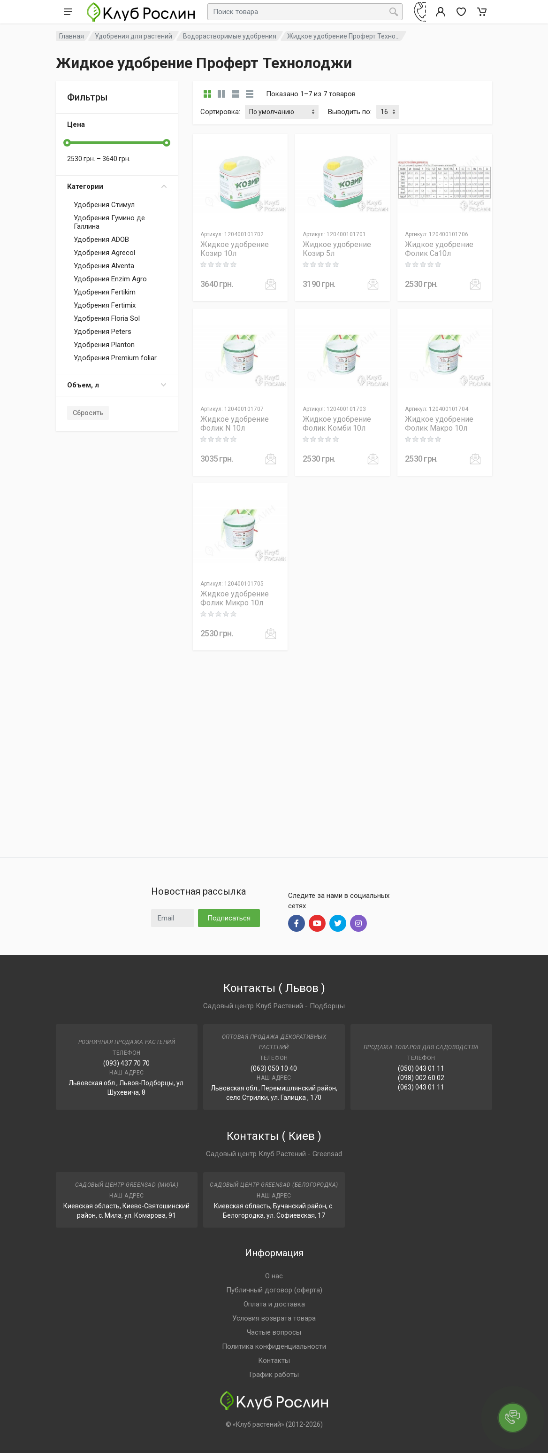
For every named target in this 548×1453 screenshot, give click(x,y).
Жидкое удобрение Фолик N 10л (234, 424)
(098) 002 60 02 (421, 1078)
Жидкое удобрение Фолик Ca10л (439, 249)
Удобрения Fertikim (105, 292)
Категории (117, 186)
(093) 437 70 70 (126, 1063)
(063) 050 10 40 (274, 1068)
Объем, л (117, 385)
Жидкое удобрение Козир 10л (234, 249)
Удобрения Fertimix (105, 305)
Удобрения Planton (104, 344)
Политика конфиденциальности (274, 1346)
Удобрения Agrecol (104, 252)
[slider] (67, 143)
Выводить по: (350, 112)
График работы (274, 1374)
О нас (274, 1276)
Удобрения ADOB (101, 239)
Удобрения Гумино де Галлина (109, 222)
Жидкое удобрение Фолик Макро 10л (439, 424)
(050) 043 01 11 (421, 1068)
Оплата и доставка (274, 1304)
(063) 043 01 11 (421, 1087)
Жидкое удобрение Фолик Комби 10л (337, 424)
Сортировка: (220, 112)
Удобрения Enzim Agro (110, 279)
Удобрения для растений (133, 36)
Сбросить (88, 413)
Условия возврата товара (274, 1318)
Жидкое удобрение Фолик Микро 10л (234, 598)
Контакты (274, 1360)
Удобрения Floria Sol (107, 318)
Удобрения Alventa (104, 266)
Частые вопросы (274, 1332)
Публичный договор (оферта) (274, 1290)
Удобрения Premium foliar (115, 358)
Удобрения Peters (102, 331)
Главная (71, 36)
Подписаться (229, 918)
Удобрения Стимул (104, 205)
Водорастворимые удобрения (229, 36)
